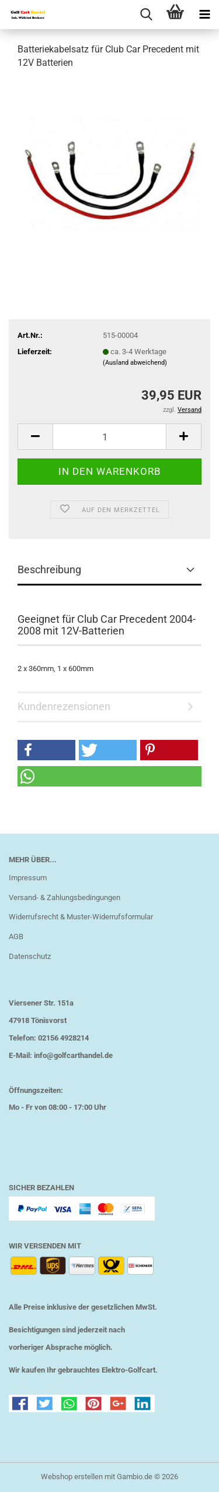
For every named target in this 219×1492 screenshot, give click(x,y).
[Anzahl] (109, 437)
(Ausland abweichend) (135, 362)
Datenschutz (30, 956)
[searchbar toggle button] (146, 14)
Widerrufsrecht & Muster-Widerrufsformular (81, 916)
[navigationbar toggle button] (204, 14)
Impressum (28, 877)
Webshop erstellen (72, 1476)
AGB (16, 936)
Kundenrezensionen (64, 706)
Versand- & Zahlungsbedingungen (64, 897)
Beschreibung (49, 569)
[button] (35, 437)
